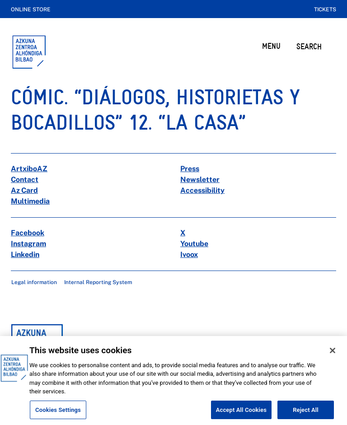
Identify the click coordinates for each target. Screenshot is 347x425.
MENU (271, 46)
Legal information (34, 282)
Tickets (325, 9)
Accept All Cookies (241, 414)
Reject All (306, 414)
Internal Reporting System (98, 282)
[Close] (332, 355)
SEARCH (309, 46)
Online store (31, 9)
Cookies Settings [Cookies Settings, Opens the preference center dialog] (58, 414)
